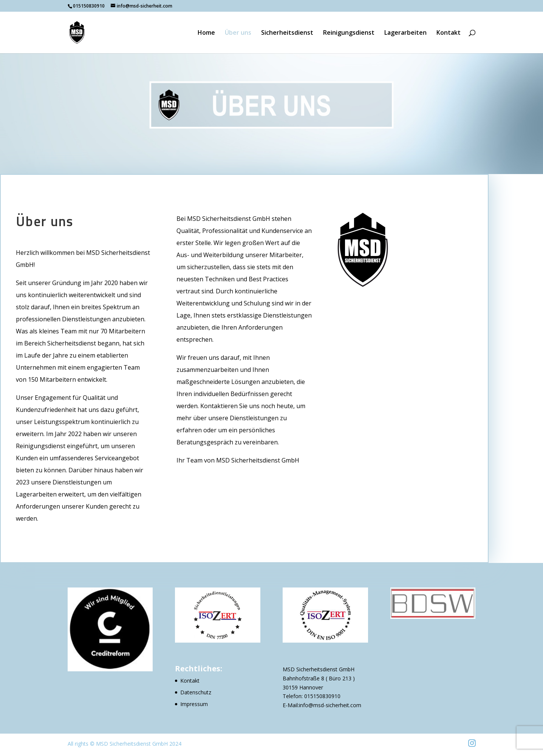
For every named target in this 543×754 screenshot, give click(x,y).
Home (206, 33)
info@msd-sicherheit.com (330, 705)
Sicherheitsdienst (287, 33)
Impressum (194, 704)
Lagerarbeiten (405, 33)
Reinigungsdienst (348, 33)
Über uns (238, 33)
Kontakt (448, 33)
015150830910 (322, 696)
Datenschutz (195, 692)
